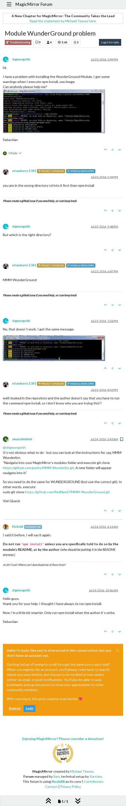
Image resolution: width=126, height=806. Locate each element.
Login (29, 708)
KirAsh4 (17, 527)
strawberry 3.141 (24, 171)
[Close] (117, 650)
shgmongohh (21, 59)
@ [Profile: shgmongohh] (14, 447)
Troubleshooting (18, 42)
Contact (51, 786)
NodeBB (58, 781)
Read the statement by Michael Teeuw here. (63, 21)
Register (15, 708)
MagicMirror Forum (33, 4)
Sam (56, 776)
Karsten (96, 776)
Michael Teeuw (81, 771)
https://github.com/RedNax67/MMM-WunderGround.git (67, 492)
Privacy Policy (70, 786)
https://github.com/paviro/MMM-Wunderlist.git (38, 468)
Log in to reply (110, 42)
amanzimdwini (22, 439)
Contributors (94, 781)
